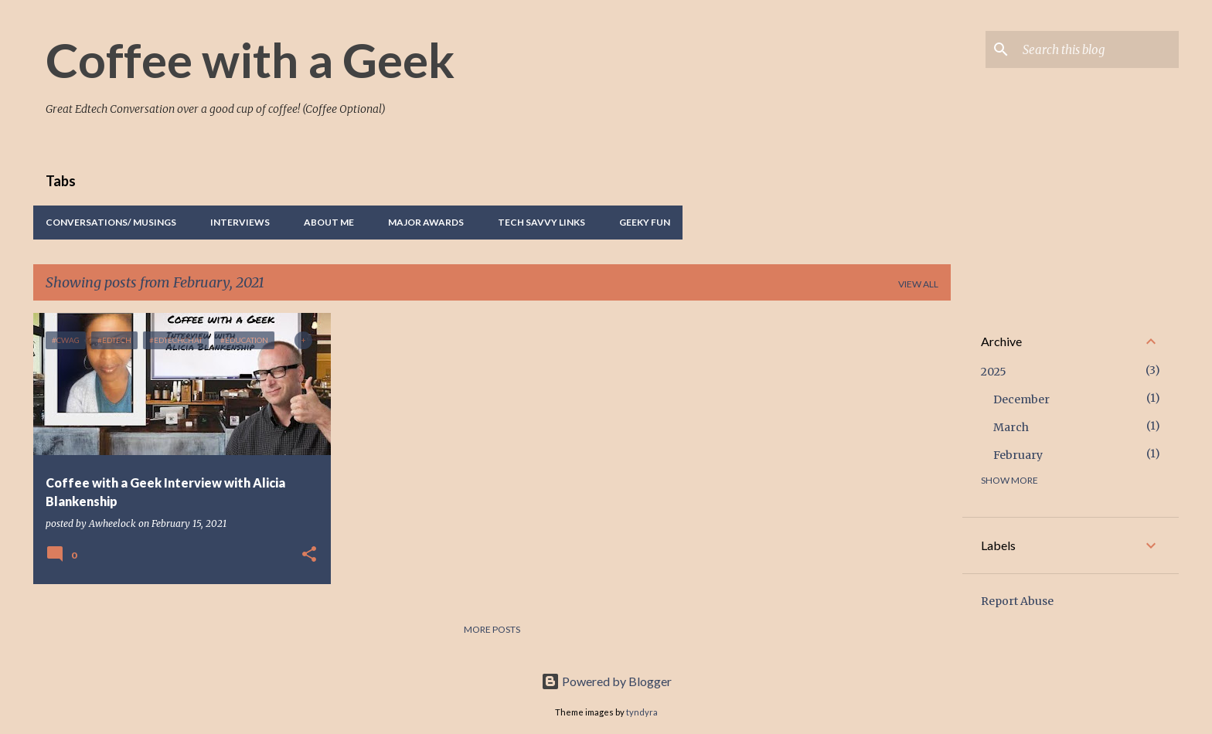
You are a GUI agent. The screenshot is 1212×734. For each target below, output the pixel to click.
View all (918, 284)
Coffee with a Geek (250, 59)
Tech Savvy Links (541, 222)
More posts (492, 629)
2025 (993, 372)
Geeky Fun (644, 222)
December (1021, 399)
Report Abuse (1017, 601)
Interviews (240, 222)
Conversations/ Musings (111, 222)
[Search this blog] (1097, 49)
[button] (309, 555)
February (1018, 455)
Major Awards (426, 222)
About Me (329, 222)
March (1011, 427)
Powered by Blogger (606, 681)
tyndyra (642, 712)
